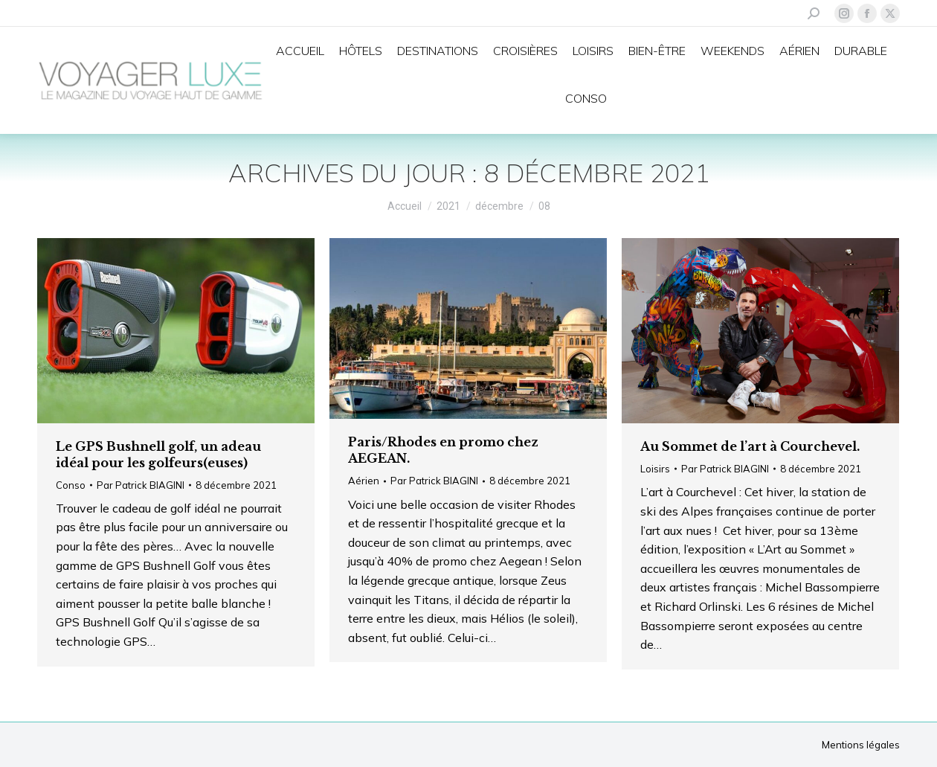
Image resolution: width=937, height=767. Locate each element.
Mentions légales (861, 745)
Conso (71, 485)
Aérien (363, 481)
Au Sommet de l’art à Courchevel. (750, 446)
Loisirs (655, 469)
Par (140, 485)
